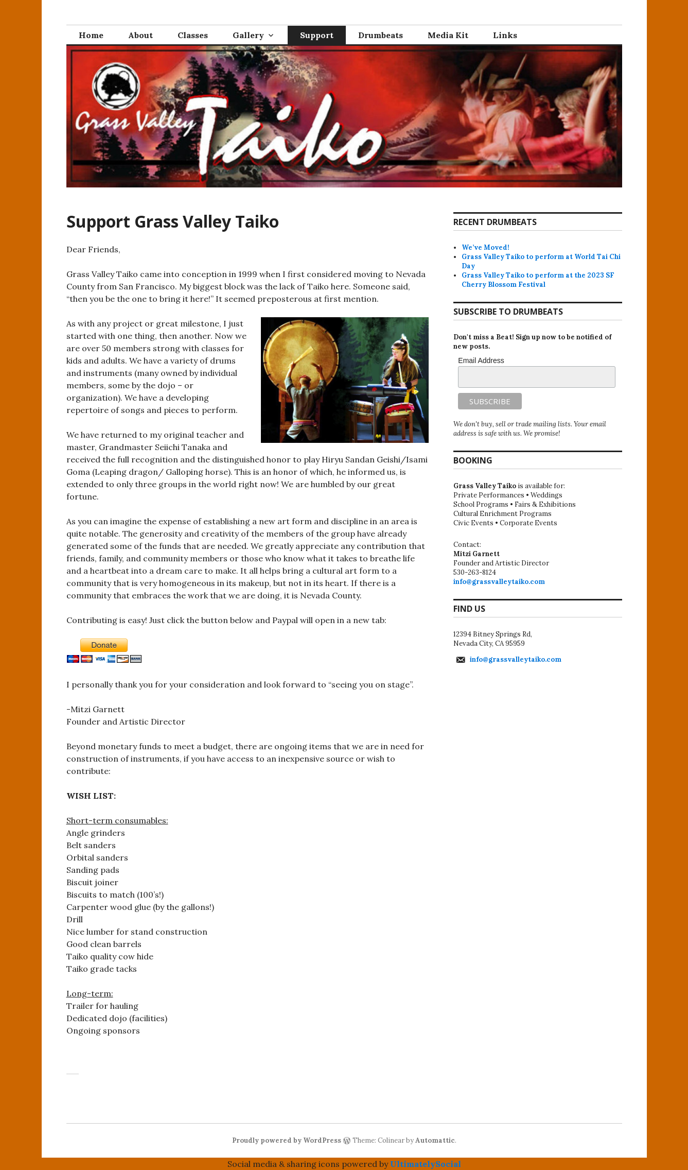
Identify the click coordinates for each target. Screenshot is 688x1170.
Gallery (248, 35)
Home (91, 35)
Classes (193, 35)
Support (316, 35)
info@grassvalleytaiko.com (499, 581)
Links (505, 35)
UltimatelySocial (425, 1164)
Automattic (435, 1140)
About (140, 35)
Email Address (481, 360)
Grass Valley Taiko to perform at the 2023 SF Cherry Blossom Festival (538, 280)
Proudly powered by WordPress (286, 1140)
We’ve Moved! (485, 247)
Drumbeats (380, 35)
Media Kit (448, 35)
